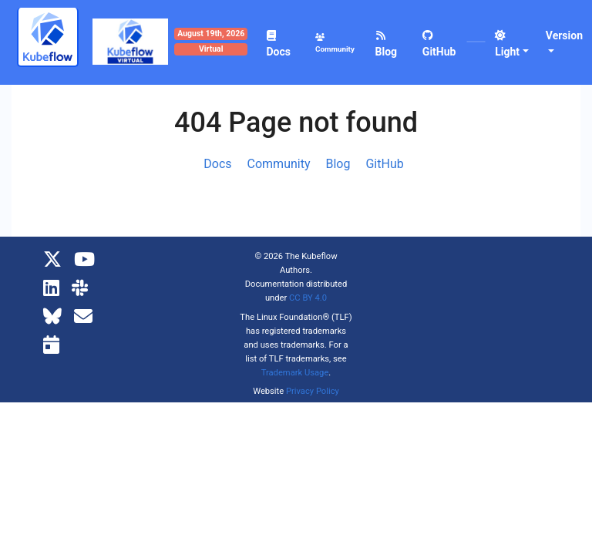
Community (279, 163)
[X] (52, 260)
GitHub (384, 163)
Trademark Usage (295, 373)
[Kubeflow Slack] (80, 288)
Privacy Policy (312, 391)
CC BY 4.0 (308, 298)
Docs (217, 163)
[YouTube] (84, 260)
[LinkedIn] (51, 288)
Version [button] (564, 35)
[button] (512, 44)
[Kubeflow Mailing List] (83, 317)
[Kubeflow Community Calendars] (51, 345)
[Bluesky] (52, 317)
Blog (338, 163)
